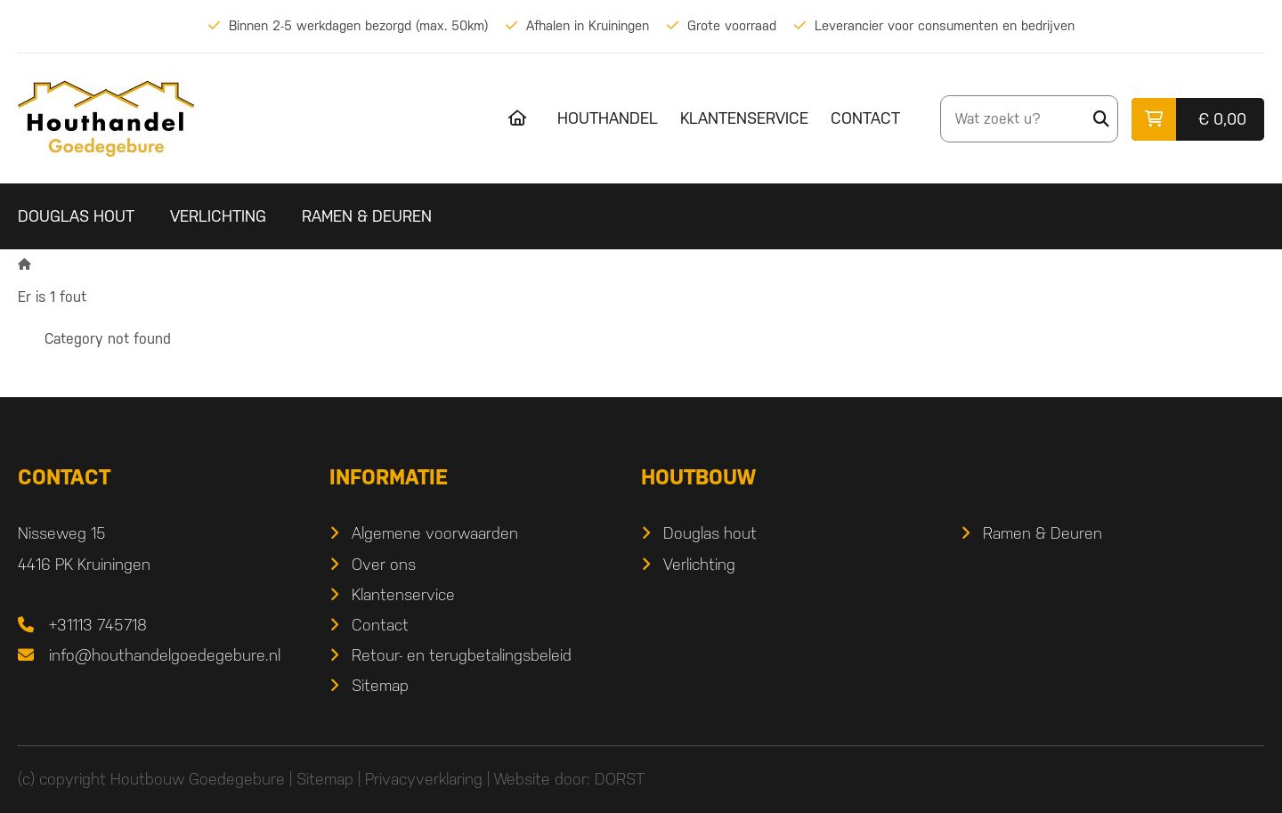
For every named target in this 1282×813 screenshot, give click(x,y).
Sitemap (380, 685)
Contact (865, 118)
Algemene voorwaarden (435, 533)
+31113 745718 (98, 624)
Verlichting (218, 216)
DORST (620, 778)
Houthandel (607, 118)
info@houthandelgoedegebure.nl (164, 655)
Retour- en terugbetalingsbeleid (462, 655)
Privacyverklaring (424, 778)
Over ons (384, 564)
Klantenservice (744, 118)
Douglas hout (76, 216)
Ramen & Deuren (367, 216)
